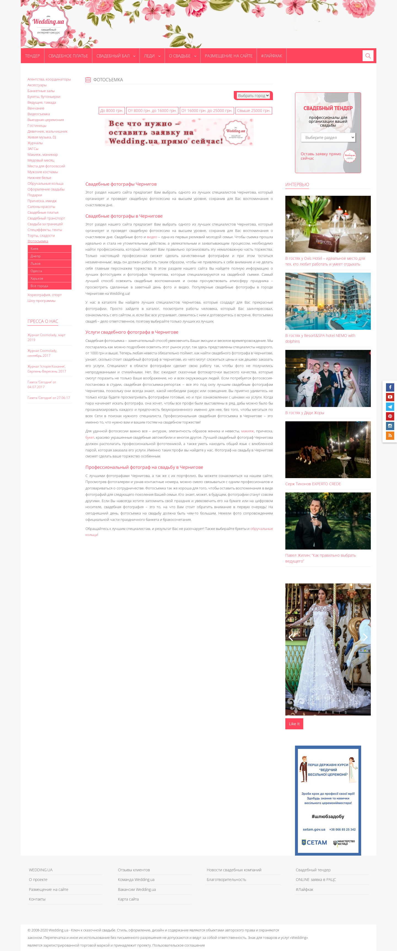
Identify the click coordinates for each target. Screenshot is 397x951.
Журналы (35, 142)
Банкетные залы (41, 90)
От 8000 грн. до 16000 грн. (152, 110)
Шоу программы (41, 300)
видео (152, 236)
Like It (294, 723)
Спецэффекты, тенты (45, 229)
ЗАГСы (33, 148)
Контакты (37, 899)
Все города (39, 285)
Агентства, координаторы (49, 79)
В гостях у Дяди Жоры (304, 412)
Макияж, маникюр (43, 154)
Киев (34, 248)
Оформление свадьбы (46, 189)
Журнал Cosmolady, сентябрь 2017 (42, 353)
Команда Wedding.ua (136, 879)
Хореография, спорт (45, 294)
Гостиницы (37, 125)
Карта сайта (128, 899)
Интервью (297, 184)
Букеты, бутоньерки (44, 96)
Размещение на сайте (229, 55)
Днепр (36, 256)
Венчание (36, 108)
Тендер (32, 55)
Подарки (35, 194)
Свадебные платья (43, 212)
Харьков (37, 278)
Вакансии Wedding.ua (137, 889)
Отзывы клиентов (134, 869)
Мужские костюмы (43, 171)
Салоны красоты (41, 206)
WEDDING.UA (40, 869)
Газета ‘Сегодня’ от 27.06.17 (49, 397)
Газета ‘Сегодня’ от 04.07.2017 (42, 384)
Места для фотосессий (46, 166)
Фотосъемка (38, 241)
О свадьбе (182, 55)
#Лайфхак (271, 55)
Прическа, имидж (42, 200)
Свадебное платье (68, 55)
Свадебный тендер (313, 869)
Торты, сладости (41, 235)
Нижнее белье (39, 177)
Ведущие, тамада (42, 102)
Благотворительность (226, 879)
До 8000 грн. (111, 110)
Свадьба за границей (45, 223)
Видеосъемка (39, 113)
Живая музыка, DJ (42, 137)
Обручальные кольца (45, 183)
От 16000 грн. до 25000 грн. (206, 110)
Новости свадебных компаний (234, 869)
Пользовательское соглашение (178, 945)
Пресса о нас (43, 321)
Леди (152, 55)
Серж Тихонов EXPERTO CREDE (313, 483)
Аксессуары (37, 84)
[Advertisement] (50, 502)
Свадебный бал (115, 55)
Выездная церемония (46, 119)
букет (89, 437)
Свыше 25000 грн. (253, 110)
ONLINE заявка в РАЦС (316, 879)
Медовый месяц (41, 160)
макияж (247, 430)
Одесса (36, 271)
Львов (36, 263)
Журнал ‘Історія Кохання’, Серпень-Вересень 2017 (47, 369)
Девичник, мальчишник (48, 131)
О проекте (38, 879)
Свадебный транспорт (46, 218)
